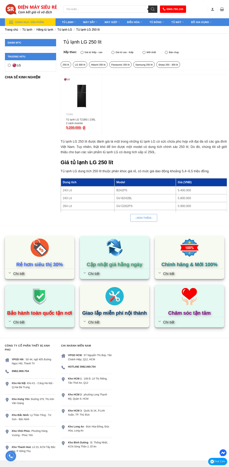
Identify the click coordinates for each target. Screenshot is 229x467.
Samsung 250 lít (144, 64)
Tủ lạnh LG (64, 29)
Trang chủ (11, 29)
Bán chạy (172, 52)
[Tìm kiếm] (152, 9)
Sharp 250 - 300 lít (168, 64)
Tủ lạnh (69, 22)
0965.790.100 (173, 9)
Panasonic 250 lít (120, 64)
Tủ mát (177, 22)
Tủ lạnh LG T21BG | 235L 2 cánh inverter (81, 121)
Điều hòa (134, 22)
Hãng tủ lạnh (44, 29)
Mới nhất (149, 52)
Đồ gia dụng (201, 22)
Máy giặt (112, 22)
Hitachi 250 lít (98, 64)
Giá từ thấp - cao (92, 52)
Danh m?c (30, 42)
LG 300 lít (80, 64)
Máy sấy (90, 22)
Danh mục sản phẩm (26, 22)
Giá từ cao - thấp (122, 52)
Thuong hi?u (30, 56)
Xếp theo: (70, 52)
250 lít (66, 64)
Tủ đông (156, 22)
